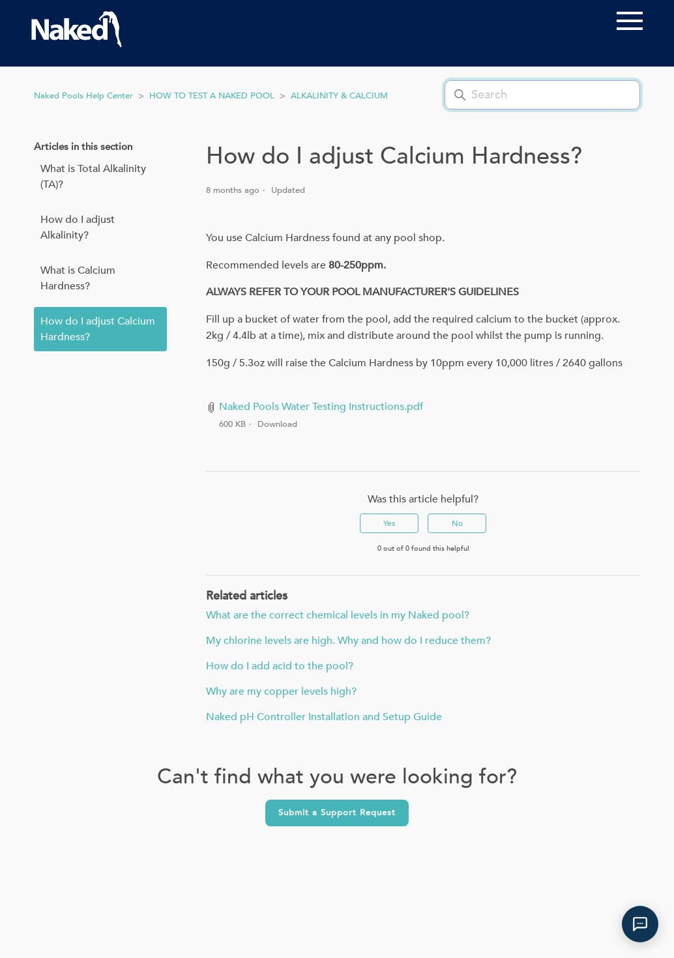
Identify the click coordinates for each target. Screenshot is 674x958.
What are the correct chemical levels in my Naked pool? (337, 615)
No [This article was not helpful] (457, 523)
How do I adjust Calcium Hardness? (97, 329)
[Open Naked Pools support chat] (640, 924)
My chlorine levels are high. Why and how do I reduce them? (348, 640)
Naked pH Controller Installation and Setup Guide (324, 717)
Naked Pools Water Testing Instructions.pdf (321, 406)
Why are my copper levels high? (281, 691)
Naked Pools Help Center (83, 96)
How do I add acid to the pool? (279, 666)
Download (277, 424)
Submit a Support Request (337, 813)
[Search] (542, 94)
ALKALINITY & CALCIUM (339, 96)
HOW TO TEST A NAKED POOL (211, 96)
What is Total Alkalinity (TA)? (93, 177)
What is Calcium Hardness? (77, 278)
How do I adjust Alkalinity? (77, 227)
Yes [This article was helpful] (389, 523)
